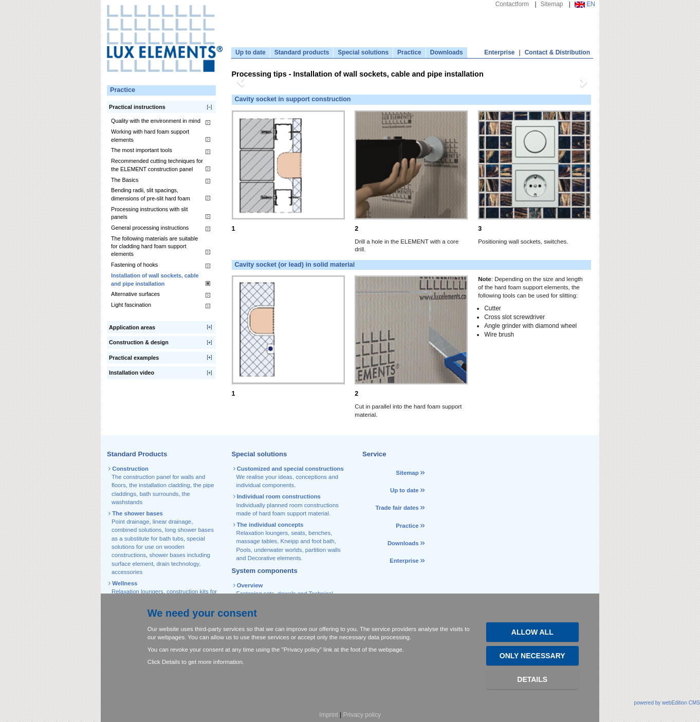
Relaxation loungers (137, 591)
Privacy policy (362, 714)
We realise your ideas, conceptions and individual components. (289, 477)
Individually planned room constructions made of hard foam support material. (287, 504)
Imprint (328, 714)
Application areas (132, 327)
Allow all (532, 632)
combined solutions (137, 530)
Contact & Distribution (557, 52)
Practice (409, 52)
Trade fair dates (396, 508)
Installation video (131, 372)
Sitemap (552, 4)
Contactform (512, 4)
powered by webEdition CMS (667, 703)
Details (532, 679)
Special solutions (363, 52)
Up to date (250, 52)
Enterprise (499, 52)
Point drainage (130, 522)
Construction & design (139, 342)
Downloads (446, 52)
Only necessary (532, 656)
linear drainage (172, 522)
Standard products (301, 52)
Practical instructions (137, 107)
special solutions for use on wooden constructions (158, 547)
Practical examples (134, 358)
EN (585, 4)
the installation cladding (159, 485)
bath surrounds (158, 494)
